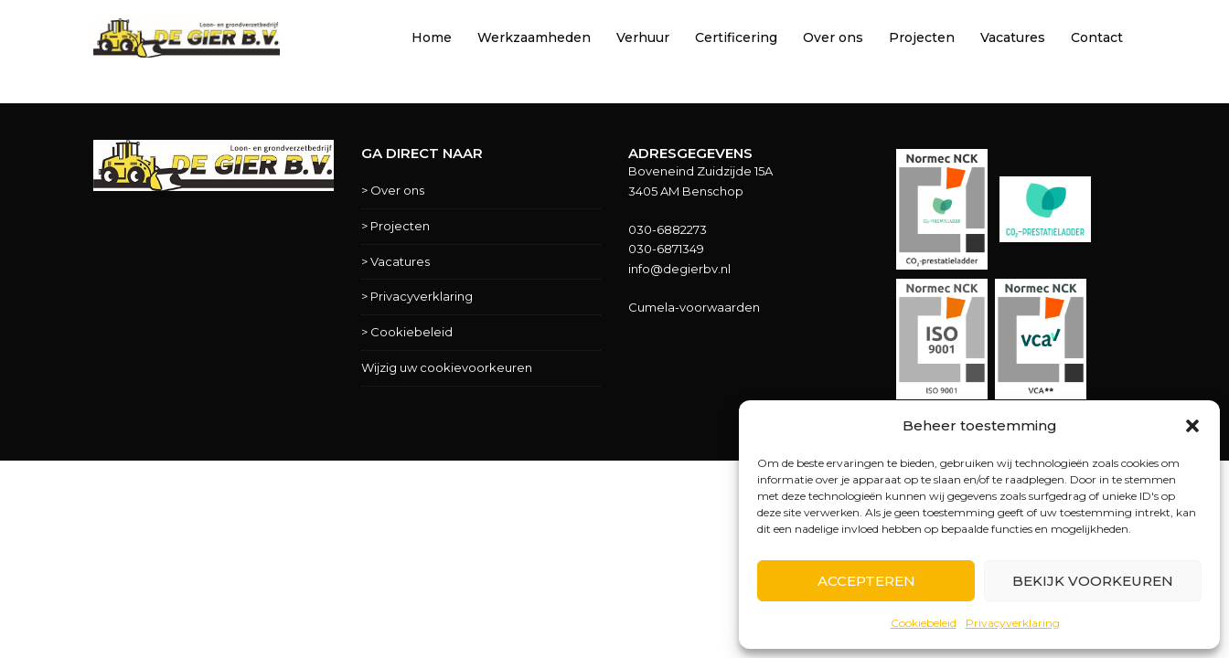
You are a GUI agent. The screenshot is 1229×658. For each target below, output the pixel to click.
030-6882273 (667, 229)
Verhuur (642, 37)
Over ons (833, 37)
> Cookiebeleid (407, 331)
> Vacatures (395, 261)
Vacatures (1012, 37)
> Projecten (395, 225)
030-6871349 (666, 248)
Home (431, 37)
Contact (1097, 37)
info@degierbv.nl (679, 268)
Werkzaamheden (534, 37)
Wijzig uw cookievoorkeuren (446, 367)
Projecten (922, 37)
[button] (1192, 426)
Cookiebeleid (923, 623)
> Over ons (392, 190)
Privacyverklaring (1013, 623)
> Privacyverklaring (417, 296)
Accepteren (866, 580)
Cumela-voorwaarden (694, 307)
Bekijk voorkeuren (1092, 580)
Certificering (736, 37)
